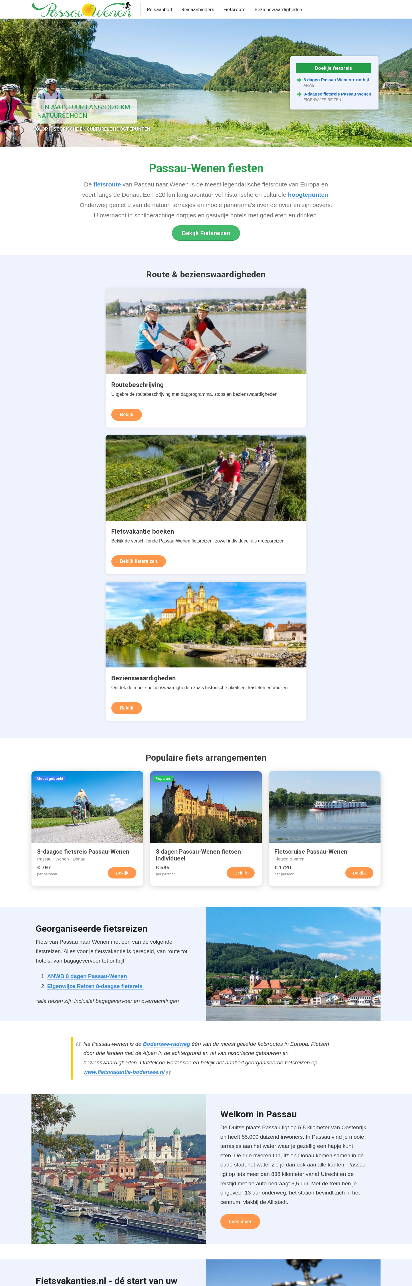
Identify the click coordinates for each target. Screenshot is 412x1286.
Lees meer (240, 906)
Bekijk (53, 392)
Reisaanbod (159, 9)
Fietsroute (234, 9)
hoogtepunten (308, 194)
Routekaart (49, 1193)
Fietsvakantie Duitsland (78, 1065)
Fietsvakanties (126, 1204)
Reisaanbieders (197, 9)
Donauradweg (53, 1204)
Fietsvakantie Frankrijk (77, 1076)
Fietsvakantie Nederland (79, 1099)
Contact (132, 1275)
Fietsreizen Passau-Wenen (140, 1182)
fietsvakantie (113, 990)
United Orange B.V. (58, 1275)
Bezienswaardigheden (278, 9)
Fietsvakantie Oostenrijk (79, 1087)
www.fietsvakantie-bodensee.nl (124, 757)
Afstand (46, 1214)
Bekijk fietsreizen (183, 392)
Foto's (44, 1236)
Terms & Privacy (101, 1275)
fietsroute (107, 184)
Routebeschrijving (57, 1182)
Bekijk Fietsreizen (206, 233)
